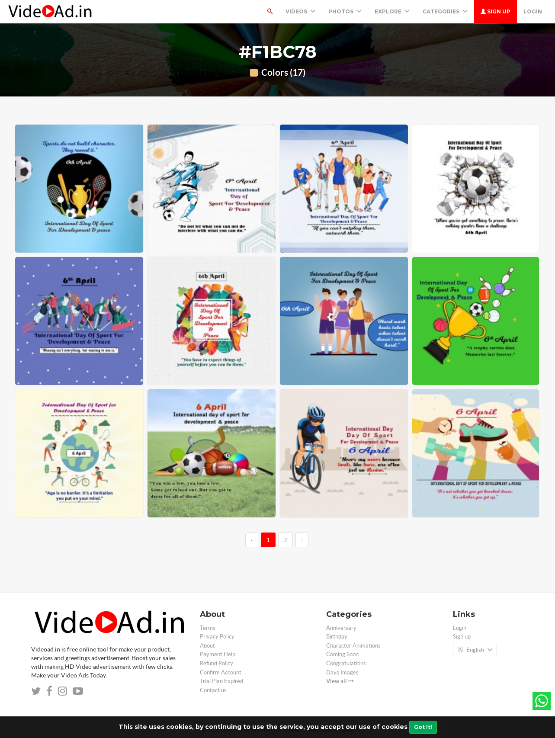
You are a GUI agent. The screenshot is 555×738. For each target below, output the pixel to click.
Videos (300, 11)
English (475, 650)
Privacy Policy (217, 636)
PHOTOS (345, 11)
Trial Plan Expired (221, 681)
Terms (207, 628)
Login (532, 11)
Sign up (495, 11)
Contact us (213, 690)
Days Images (342, 672)
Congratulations (346, 663)
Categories (445, 11)
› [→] (302, 539)
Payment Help (217, 654)
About (207, 645)
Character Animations (353, 645)
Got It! (423, 727)
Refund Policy (216, 663)
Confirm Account (220, 672)
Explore (392, 11)
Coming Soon (342, 654)
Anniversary (341, 628)
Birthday (336, 636)
